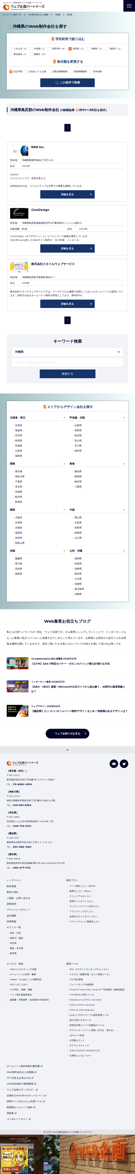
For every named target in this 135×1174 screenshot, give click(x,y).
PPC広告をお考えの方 (20, 1077)
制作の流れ (13, 892)
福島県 (18, 455)
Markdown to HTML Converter (85, 999)
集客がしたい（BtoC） (80, 891)
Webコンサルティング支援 (23, 969)
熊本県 (78, 573)
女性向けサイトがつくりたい (83, 916)
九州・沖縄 (75, 550)
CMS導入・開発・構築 (21, 989)
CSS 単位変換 (76, 979)
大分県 (78, 578)
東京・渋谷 (15, 933)
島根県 (78, 532)
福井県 (78, 450)
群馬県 (18, 502)
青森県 (18, 430)
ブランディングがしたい (81, 911)
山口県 (78, 537)
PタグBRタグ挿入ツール (81, 994)
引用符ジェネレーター (80, 1055)
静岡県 (78, 476)
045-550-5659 (22, 805)
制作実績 (11, 886)
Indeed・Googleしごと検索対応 (26, 979)
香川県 (18, 563)
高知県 (18, 568)
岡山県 (78, 517)
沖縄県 (78, 594)
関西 (12, 509)
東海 (72, 463)
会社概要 (11, 915)
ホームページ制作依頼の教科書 (25, 1066)
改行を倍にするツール (80, 1020)
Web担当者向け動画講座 (21, 1083)
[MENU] (129, 6)
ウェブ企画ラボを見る (67, 733)
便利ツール (72, 963)
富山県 (78, 440)
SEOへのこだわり (19, 984)
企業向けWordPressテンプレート (26, 1095)
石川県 (78, 445)
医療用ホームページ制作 (21, 1107)
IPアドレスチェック (79, 1045)
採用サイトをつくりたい (81, 901)
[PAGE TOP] (67, 750)
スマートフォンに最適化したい (84, 921)
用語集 (12, 1113)
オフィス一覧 (14, 927)
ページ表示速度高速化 (21, 994)
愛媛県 (18, 558)
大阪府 (18, 517)
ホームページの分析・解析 (23, 974)
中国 (72, 509)
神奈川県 (19, 476)
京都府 (18, 527)
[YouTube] (114, 763)
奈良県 (18, 537)
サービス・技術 (15, 963)
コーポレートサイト (19, 1119)
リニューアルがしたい (80, 896)
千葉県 (18, 481)
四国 (12, 550)
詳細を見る (67, 194)
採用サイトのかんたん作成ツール (26, 1101)
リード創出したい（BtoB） (83, 886)
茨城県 (18, 491)
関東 (12, 463)
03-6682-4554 (22, 784)
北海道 (18, 425)
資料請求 (11, 903)
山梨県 (78, 425)
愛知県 (78, 471)
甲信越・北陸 (77, 417)
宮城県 (18, 445)
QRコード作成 (76, 1035)
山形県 (18, 450)
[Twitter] (124, 763)
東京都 (18, 471)
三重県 (78, 486)
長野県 (78, 430)
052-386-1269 (22, 846)
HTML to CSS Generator (81, 1009)
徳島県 (18, 573)
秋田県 (18, 440)
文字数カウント (77, 1040)
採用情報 (11, 921)
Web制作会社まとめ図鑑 (21, 1072)
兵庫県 (18, 522)
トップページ (14, 880)
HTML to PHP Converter (82, 1004)
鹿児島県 (79, 589)
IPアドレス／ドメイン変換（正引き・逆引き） (92, 1030)
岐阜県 (78, 481)
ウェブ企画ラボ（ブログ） (22, 1089)
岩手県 (18, 435)
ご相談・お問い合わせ (18, 898)
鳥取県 (78, 527)
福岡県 (78, 558)
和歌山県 (19, 543)
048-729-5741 (22, 825)
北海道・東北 (17, 417)
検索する (67, 373)
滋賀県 (18, 532)
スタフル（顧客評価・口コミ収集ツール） (90, 974)
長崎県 (78, 568)
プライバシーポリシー (18, 909)
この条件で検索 (70, 82)
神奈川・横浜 (16, 938)
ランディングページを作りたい (84, 906)
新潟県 (78, 435)
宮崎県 (78, 584)
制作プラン (72, 880)
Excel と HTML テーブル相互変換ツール (89, 1015)
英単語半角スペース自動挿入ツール (86, 1025)
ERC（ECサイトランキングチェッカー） (89, 969)
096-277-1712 (21, 867)
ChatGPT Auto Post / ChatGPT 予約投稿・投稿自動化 (97, 989)
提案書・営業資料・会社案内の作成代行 (29, 999)
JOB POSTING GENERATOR (84, 1050)
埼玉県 (18, 486)
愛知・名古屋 (16, 948)
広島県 (78, 522)
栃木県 (18, 496)
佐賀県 (78, 563)
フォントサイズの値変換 (81, 984)
